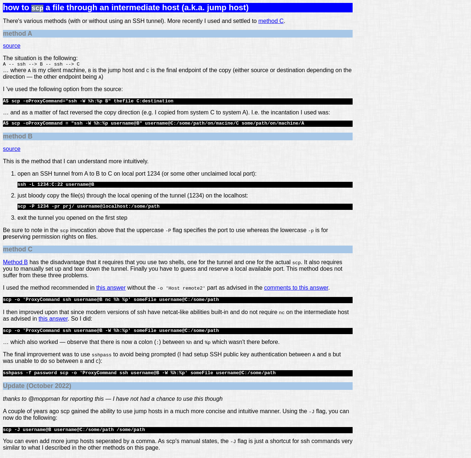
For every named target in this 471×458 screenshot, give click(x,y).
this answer (111, 289)
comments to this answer (296, 289)
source (11, 46)
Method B (15, 263)
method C (270, 21)
